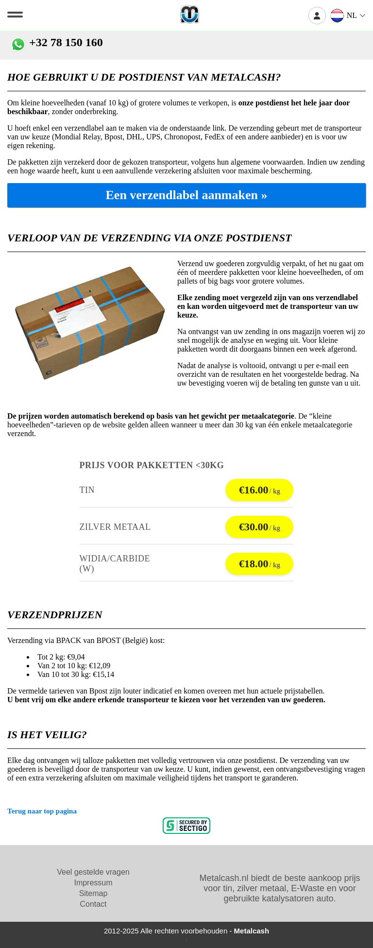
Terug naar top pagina (42, 811)
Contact (93, 904)
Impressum (93, 883)
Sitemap (93, 893)
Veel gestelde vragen (93, 872)
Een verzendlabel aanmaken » (187, 195)
